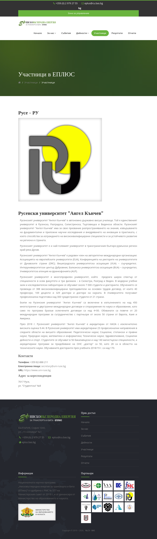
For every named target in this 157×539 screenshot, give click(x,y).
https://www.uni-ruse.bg (37, 370)
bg (79, 8)
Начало (38, 33)
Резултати (117, 33)
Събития (66, 33)
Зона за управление (78, 13)
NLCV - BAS (90, 530)
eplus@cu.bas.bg (92, 3)
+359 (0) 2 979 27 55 (65, 3)
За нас (51, 33)
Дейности (82, 33)
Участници (100, 33)
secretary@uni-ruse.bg (42, 366)
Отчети (132, 33)
